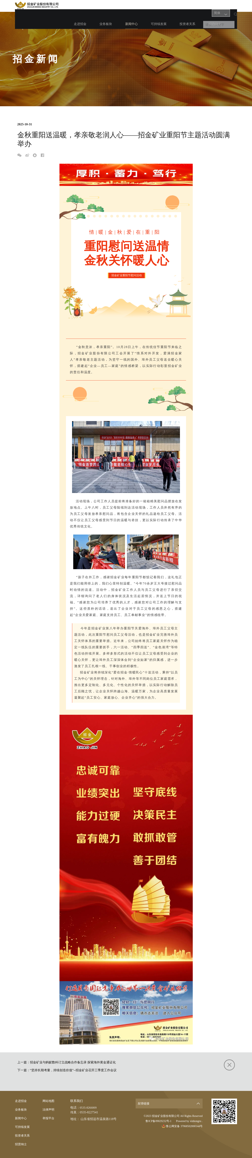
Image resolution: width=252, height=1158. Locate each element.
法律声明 (49, 1109)
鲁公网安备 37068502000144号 (182, 1126)
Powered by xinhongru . (189, 1121)
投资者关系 (175, 5)
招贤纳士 (197, 5)
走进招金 (89, 5)
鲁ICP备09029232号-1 (158, 1121)
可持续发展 (152, 5)
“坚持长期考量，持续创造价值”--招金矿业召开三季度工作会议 (73, 1070)
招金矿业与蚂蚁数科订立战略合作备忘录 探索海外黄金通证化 (73, 1062)
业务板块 (109, 5)
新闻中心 (130, 7)
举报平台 (49, 1118)
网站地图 (49, 1101)
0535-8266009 (89, 1107)
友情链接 (144, 1103)
